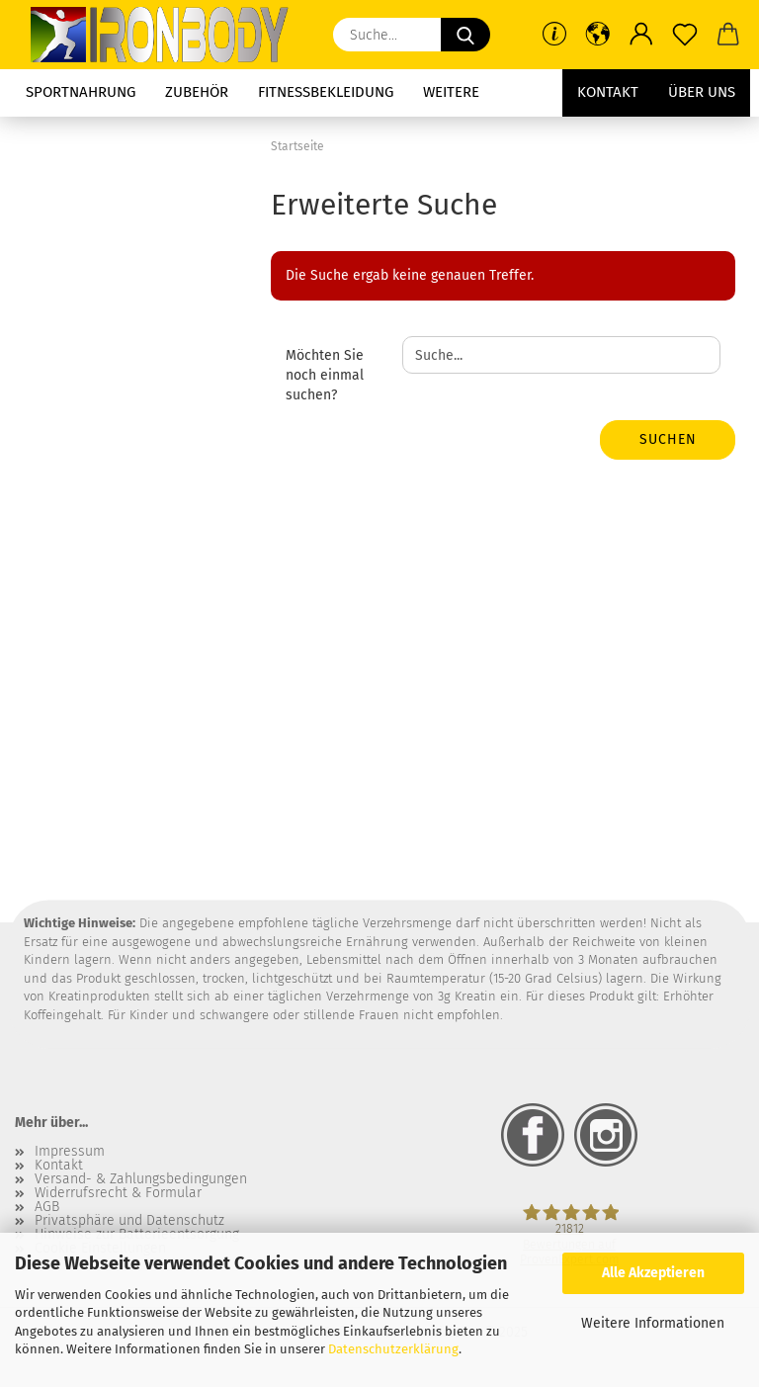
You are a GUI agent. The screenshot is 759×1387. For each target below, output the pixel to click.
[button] (598, 34)
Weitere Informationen (652, 1323)
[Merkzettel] (685, 34)
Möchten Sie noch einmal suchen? (325, 375)
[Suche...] (465, 34)
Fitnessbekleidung (325, 92)
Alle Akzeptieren (653, 1272)
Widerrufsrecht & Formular (118, 1193)
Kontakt (607, 92)
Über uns (701, 92)
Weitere (451, 92)
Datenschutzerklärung (393, 1349)
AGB (47, 1207)
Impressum (70, 1152)
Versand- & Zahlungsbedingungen (141, 1179)
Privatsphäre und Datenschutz (129, 1221)
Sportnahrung (80, 92)
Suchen (668, 439)
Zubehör (196, 92)
